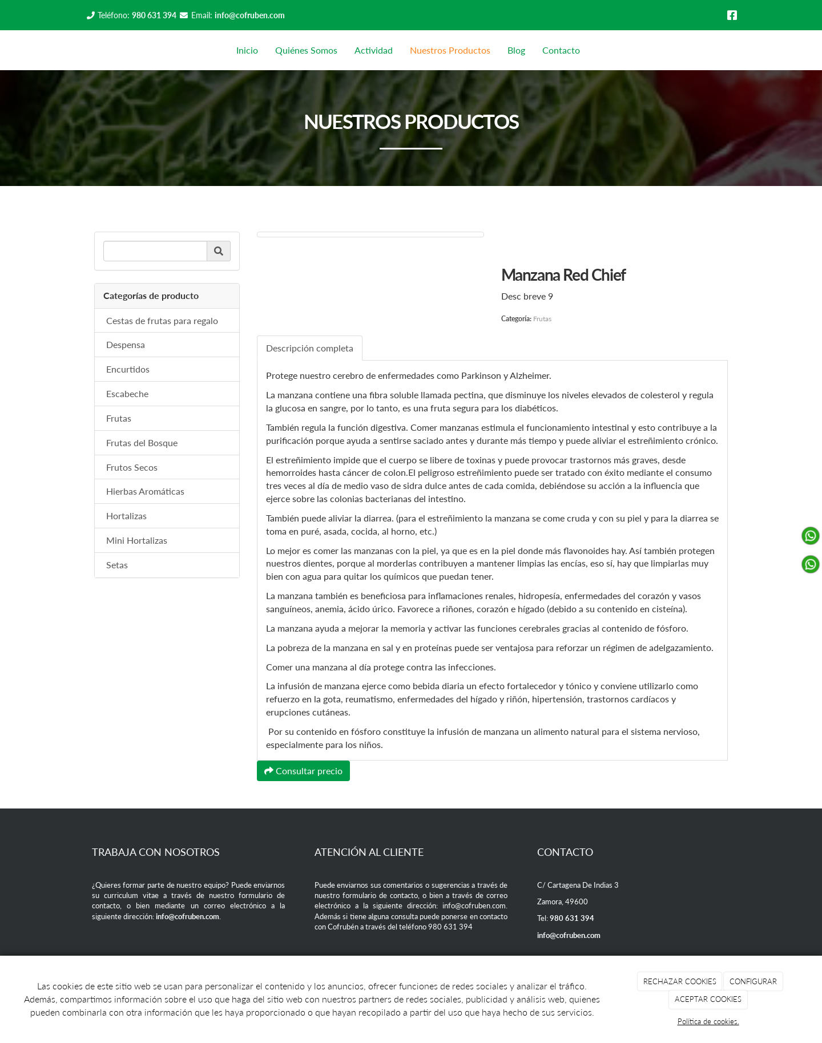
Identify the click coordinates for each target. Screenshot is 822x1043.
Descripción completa (309, 347)
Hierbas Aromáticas (145, 491)
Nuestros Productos (450, 50)
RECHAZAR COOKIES (679, 981)
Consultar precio (303, 770)
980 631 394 (154, 15)
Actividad (373, 50)
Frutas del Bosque (142, 442)
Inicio (247, 50)
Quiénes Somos (306, 50)
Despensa (125, 344)
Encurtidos (128, 368)
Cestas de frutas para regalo (162, 320)
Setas (117, 564)
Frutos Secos (132, 467)
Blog (516, 50)
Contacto (561, 50)
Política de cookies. (708, 1021)
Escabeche (127, 393)
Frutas (118, 418)
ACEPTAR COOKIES (708, 999)
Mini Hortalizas (136, 540)
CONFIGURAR (753, 981)
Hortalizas (126, 515)
